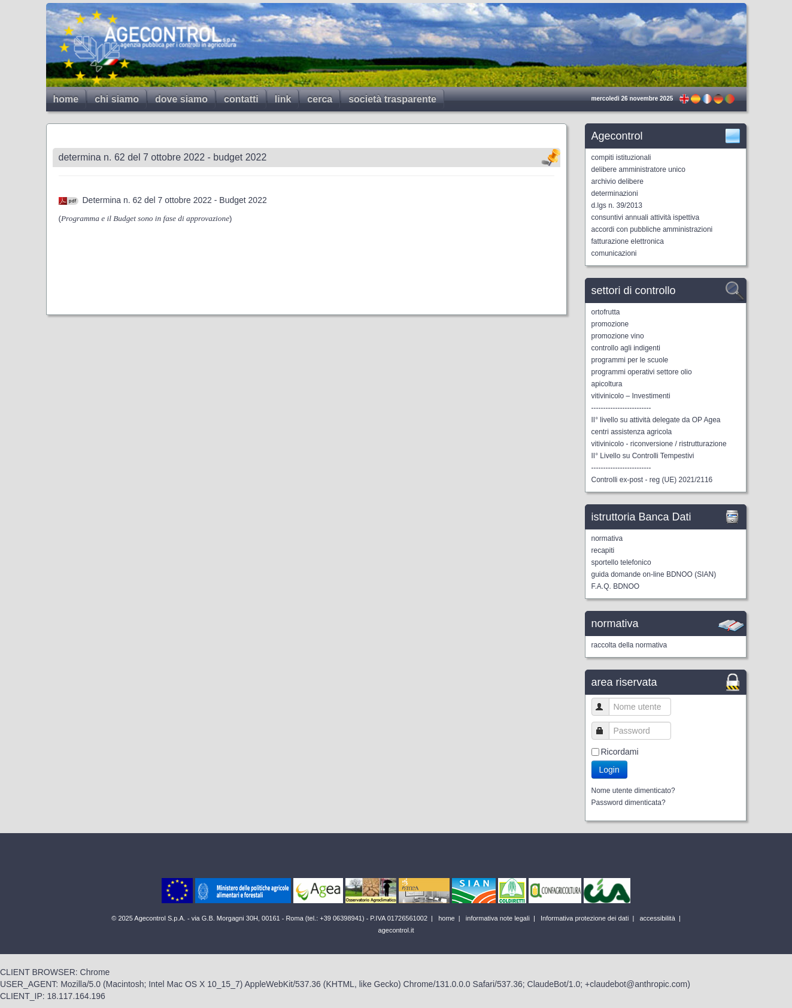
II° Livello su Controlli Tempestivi (642, 456)
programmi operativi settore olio (641, 372)
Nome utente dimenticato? (633, 790)
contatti (241, 99)
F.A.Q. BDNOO (615, 586)
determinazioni (614, 193)
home (66, 99)
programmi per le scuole (630, 360)
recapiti (603, 550)
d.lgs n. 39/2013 (616, 205)
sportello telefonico (621, 562)
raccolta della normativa (629, 645)
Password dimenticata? (628, 802)
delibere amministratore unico (638, 169)
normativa (607, 538)
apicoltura (607, 384)
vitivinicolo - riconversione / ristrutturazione (659, 444)
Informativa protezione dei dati (584, 918)
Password (605, 730)
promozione (610, 324)
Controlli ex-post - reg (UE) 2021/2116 (652, 480)
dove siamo (181, 99)
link (283, 99)
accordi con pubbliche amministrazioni (652, 229)
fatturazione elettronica (627, 241)
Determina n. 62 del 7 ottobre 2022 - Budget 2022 (175, 200)
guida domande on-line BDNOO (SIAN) (654, 574)
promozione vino (617, 336)
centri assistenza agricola (631, 432)
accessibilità (656, 918)
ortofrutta (605, 312)
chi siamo (117, 99)
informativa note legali (497, 918)
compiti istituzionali (621, 157)
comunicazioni (614, 253)
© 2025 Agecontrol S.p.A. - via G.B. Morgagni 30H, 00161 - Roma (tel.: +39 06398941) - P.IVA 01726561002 (270, 918)
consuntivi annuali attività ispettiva (645, 217)
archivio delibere (617, 181)
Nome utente (605, 706)
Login (609, 769)
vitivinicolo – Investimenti (630, 396)
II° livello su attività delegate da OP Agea (656, 420)
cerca (319, 99)
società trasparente (392, 99)
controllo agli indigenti (625, 348)
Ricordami (620, 751)
